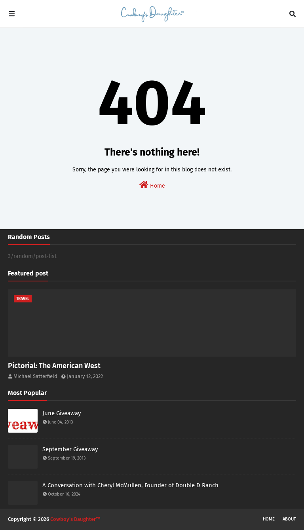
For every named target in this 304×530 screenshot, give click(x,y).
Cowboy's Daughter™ (75, 519)
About (289, 519)
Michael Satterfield (35, 376)
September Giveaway (70, 449)
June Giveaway (61, 413)
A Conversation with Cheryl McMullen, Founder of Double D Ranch (130, 485)
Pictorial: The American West (54, 365)
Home (152, 185)
